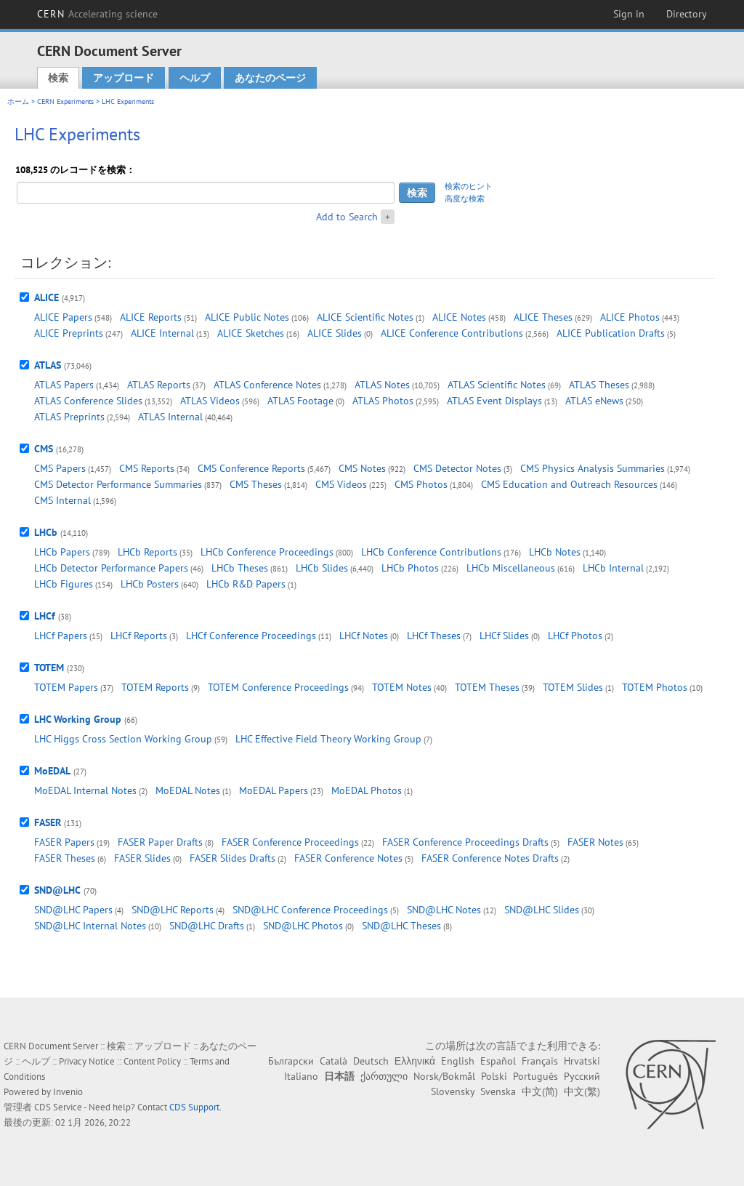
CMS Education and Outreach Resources (569, 484)
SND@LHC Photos (303, 925)
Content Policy (152, 1061)
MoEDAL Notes (187, 790)
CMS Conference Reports (251, 468)
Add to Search (347, 216)
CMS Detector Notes (457, 468)
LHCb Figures (63, 583)
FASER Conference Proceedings (290, 842)
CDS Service (58, 1107)
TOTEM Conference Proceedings (278, 687)
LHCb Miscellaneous (510, 567)
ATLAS (47, 365)
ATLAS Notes (382, 384)
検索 (58, 77)
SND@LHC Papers (73, 909)
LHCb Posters (150, 583)
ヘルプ (194, 77)
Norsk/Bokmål (444, 1076)
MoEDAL (52, 770)
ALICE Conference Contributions (452, 333)
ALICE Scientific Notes (365, 317)
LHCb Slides (322, 567)
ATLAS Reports (158, 384)
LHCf (44, 615)
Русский (582, 1076)
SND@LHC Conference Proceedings (310, 909)
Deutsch (371, 1060)
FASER (47, 822)
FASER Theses (64, 858)
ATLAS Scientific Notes (497, 384)
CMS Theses (256, 484)
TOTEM (49, 667)
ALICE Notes (459, 317)
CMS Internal (62, 500)
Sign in (628, 13)
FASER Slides (142, 858)
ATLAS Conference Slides (88, 400)
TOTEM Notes (402, 687)
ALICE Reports (151, 317)
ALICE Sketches (250, 333)
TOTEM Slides (573, 687)
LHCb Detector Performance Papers (111, 567)
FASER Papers (64, 842)
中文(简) (540, 1091)
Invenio (68, 1092)
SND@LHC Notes (444, 909)
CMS (43, 448)
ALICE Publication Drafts (611, 333)
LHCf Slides (504, 635)
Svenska (498, 1091)
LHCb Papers (62, 551)
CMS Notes (362, 468)
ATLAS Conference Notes (267, 384)
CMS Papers (60, 468)
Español (498, 1060)
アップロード (123, 77)
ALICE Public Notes (247, 317)
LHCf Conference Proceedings (251, 635)
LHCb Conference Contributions (431, 551)
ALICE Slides (334, 333)
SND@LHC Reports (173, 909)
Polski (494, 1076)
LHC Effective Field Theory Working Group (328, 738)
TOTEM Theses (487, 687)
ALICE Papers (63, 317)
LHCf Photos (575, 635)
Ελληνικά (415, 1060)
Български (291, 1060)
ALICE (46, 297)
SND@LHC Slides (541, 909)
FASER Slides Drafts (232, 858)
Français (540, 1060)
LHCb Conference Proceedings (267, 551)
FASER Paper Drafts (160, 842)
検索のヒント (469, 186)
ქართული (384, 1076)
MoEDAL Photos (366, 790)
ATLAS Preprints (69, 416)
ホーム (18, 101)
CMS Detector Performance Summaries (118, 484)
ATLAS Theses (599, 384)
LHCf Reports (138, 635)
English (457, 1060)
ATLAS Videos (210, 400)
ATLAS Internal (170, 416)
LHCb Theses (239, 567)
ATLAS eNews (594, 400)
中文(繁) (582, 1091)
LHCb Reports (147, 551)
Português (535, 1076)
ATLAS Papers (64, 384)
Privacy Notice (87, 1061)
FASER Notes (595, 842)
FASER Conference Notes (348, 858)
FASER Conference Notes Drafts (490, 858)
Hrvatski (582, 1060)
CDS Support (194, 1107)
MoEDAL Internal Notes (85, 790)
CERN (97, 13)
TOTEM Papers (66, 687)
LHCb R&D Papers (246, 583)
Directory (686, 13)
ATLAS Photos (382, 400)
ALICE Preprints (68, 333)
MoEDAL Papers (273, 790)
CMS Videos (341, 484)
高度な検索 (465, 198)
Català (333, 1060)
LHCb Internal (613, 567)
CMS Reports (146, 468)
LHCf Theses (434, 635)
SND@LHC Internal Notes (90, 925)
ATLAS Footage (300, 400)
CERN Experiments (65, 101)
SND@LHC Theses (401, 925)
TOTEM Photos (654, 687)
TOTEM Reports (155, 687)
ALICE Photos (630, 317)
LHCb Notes (555, 551)
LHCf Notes (363, 635)
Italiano (301, 1076)
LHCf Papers (60, 635)
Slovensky (452, 1091)
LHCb (45, 532)
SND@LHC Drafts (206, 925)
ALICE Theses (543, 317)
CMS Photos (421, 484)
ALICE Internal (162, 333)
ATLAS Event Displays (494, 400)
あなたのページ (270, 77)
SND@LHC (57, 890)
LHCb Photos (410, 567)
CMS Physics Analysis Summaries (592, 468)
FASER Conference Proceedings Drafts (465, 842)
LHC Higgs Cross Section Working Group (123, 738)
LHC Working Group (77, 719)
